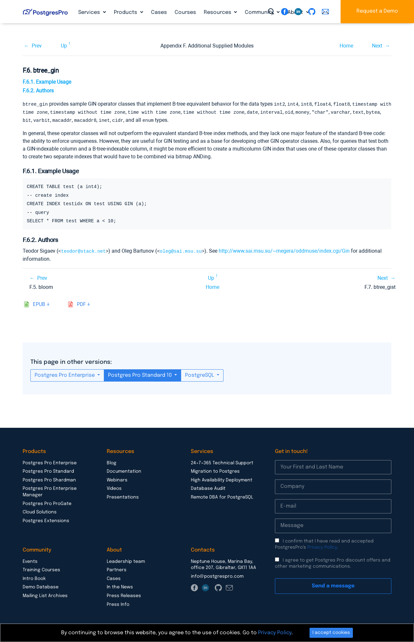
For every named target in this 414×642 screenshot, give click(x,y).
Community (260, 12)
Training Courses (41, 568)
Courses (185, 12)
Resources (218, 12)
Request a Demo (377, 11)
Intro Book (34, 577)
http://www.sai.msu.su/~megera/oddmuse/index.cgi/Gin (284, 250)
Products (126, 12)
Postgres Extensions (46, 519)
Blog (111, 461)
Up (64, 46)
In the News (120, 586)
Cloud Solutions (40, 511)
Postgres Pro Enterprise (65, 374)
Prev (37, 46)
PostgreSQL (200, 374)
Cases (159, 12)
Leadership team (126, 560)
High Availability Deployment (221, 479)
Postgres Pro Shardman (49, 479)
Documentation (124, 470)
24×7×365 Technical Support (222, 461)
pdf (81, 303)
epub (39, 303)
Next (377, 46)
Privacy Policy (322, 546)
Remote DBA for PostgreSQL (222, 496)
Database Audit (208, 487)
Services (89, 12)
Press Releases (124, 594)
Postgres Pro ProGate (47, 502)
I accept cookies (331, 632)
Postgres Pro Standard (48, 470)
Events (30, 560)
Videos (114, 487)
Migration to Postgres (215, 470)
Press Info (118, 603)
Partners (116, 568)
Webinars (117, 479)
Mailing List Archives (45, 594)
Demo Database (41, 586)
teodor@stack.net (83, 250)
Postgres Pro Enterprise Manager (50, 490)
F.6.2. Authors (38, 91)
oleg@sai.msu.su (181, 250)
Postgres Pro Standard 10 (140, 374)
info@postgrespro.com (217, 575)
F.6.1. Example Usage (47, 82)
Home (346, 46)
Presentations (123, 496)
